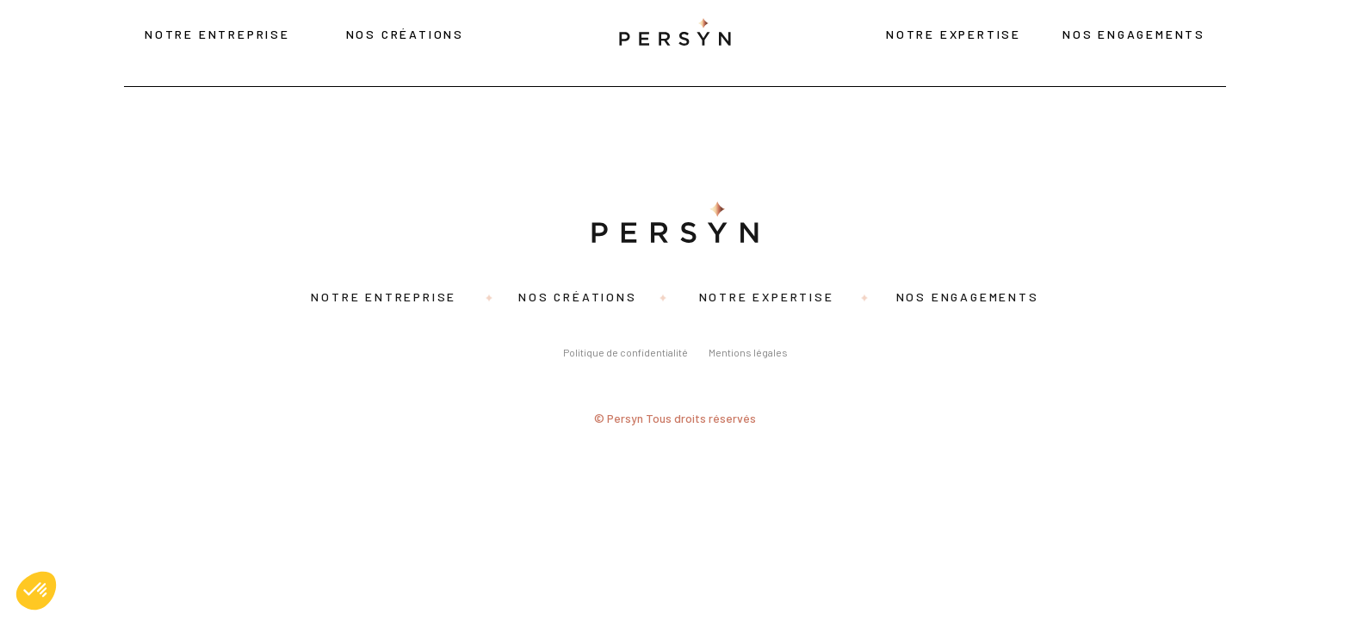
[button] (36, 590)
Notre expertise (953, 34)
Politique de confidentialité (625, 352)
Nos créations (405, 34)
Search (252, 152)
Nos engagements (1133, 34)
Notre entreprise (217, 34)
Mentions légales (748, 352)
